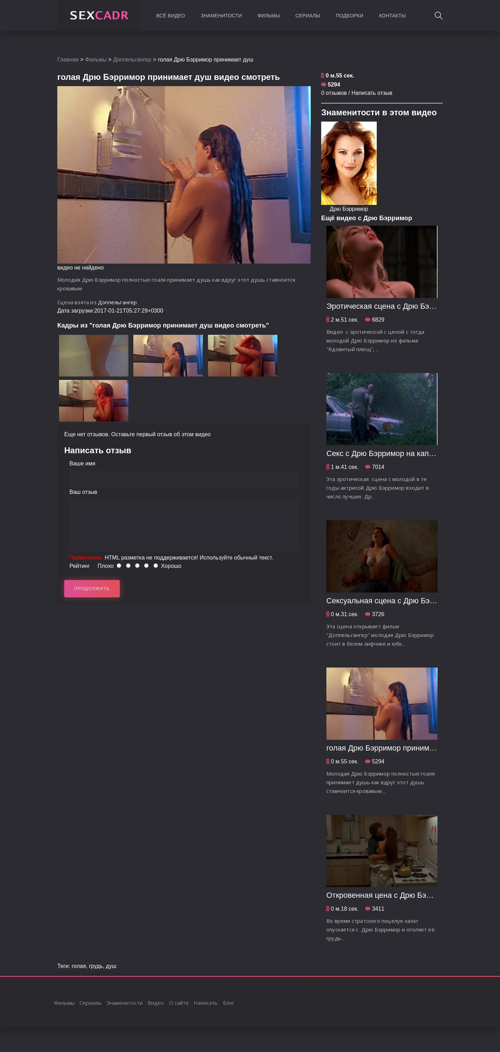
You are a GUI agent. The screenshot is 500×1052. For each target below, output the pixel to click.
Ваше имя (82, 463)
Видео (156, 1002)
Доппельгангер (132, 60)
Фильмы (269, 15)
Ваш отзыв (83, 492)
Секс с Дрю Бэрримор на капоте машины (399, 453)
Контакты (392, 15)
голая (79, 966)
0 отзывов (334, 93)
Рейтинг (79, 566)
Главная (67, 60)
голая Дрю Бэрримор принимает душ (392, 748)
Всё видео (170, 15)
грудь (96, 966)
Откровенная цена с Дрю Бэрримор (389, 895)
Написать (206, 1002)
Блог (228, 1002)
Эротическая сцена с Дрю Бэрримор (391, 306)
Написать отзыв (371, 93)
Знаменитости (221, 15)
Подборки (349, 15)
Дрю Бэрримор (349, 209)
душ (111, 966)
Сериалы (307, 15)
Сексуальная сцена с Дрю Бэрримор (391, 600)
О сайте (179, 1002)
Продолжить (92, 588)
